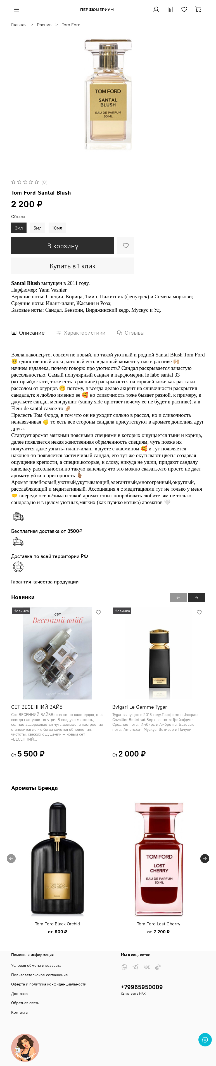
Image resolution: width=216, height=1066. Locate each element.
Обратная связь (25, 1002)
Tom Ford (71, 24)
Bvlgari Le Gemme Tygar (139, 707)
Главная (19, 24)
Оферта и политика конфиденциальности (48, 984)
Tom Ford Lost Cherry (158, 923)
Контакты (19, 1012)
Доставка (19, 993)
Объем (18, 216)
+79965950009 (142, 987)
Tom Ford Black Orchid (57, 923)
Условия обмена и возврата (36, 965)
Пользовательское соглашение (39, 974)
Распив (44, 24)
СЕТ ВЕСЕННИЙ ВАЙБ (37, 707)
